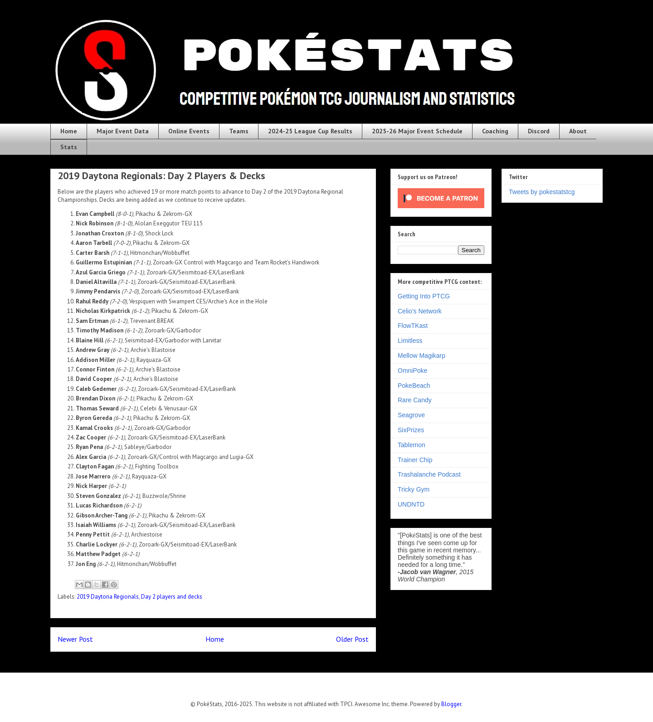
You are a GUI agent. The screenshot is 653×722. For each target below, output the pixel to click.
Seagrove (411, 415)
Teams (239, 131)
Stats (68, 147)
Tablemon (411, 445)
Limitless (410, 340)
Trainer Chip (415, 459)
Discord (539, 131)
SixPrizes (411, 430)
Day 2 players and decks (171, 596)
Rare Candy (415, 400)
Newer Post (75, 639)
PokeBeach (414, 385)
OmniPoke (412, 370)
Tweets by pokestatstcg (542, 191)
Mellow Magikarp (421, 355)
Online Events (189, 131)
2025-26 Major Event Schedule (417, 131)
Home (68, 131)
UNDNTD (411, 504)
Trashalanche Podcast (429, 474)
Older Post (352, 639)
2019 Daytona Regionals (108, 596)
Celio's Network (420, 311)
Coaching (495, 131)
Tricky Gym (413, 489)
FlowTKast (413, 325)
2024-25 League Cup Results (310, 131)
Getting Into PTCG (424, 296)
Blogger (451, 704)
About (578, 131)
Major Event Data (123, 131)
